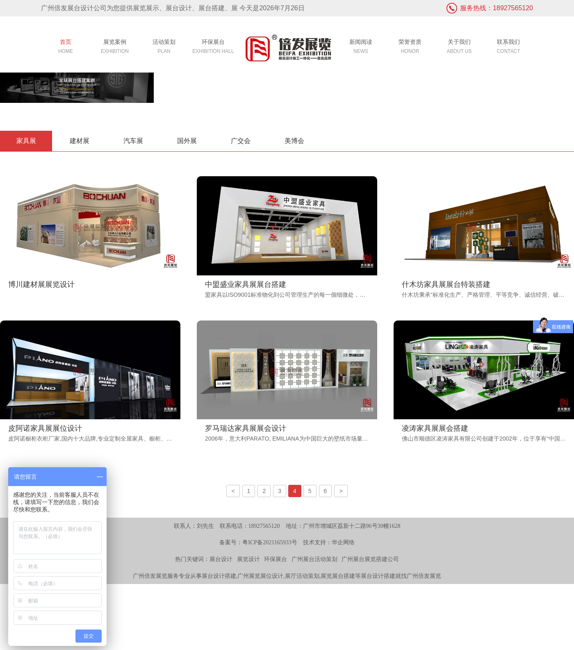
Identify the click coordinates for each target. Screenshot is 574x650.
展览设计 (248, 559)
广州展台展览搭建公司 (370, 559)
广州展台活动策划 (314, 559)
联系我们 (508, 47)
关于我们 (459, 47)
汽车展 (133, 140)
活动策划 (164, 47)
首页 (65, 47)
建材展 (79, 140)
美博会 (294, 140)
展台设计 (221, 559)
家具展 (26, 140)
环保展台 (213, 47)
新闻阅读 (360, 47)
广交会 (241, 140)
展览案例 (114, 47)
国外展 (187, 140)
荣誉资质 (410, 47)
